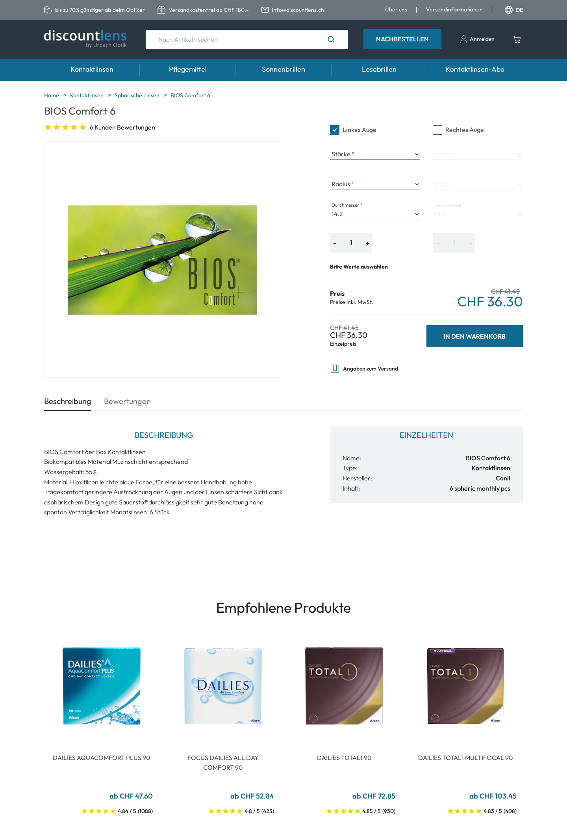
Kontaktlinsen (91, 69)
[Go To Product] (101, 685)
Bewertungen (127, 401)
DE (514, 10)
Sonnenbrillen (283, 69)
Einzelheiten (426, 435)
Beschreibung (67, 401)
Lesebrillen (379, 69)
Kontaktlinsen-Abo (475, 69)
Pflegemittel (188, 69)
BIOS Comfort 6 (190, 95)
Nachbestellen (402, 39)
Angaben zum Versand (364, 369)
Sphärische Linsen (138, 95)
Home (52, 95)
